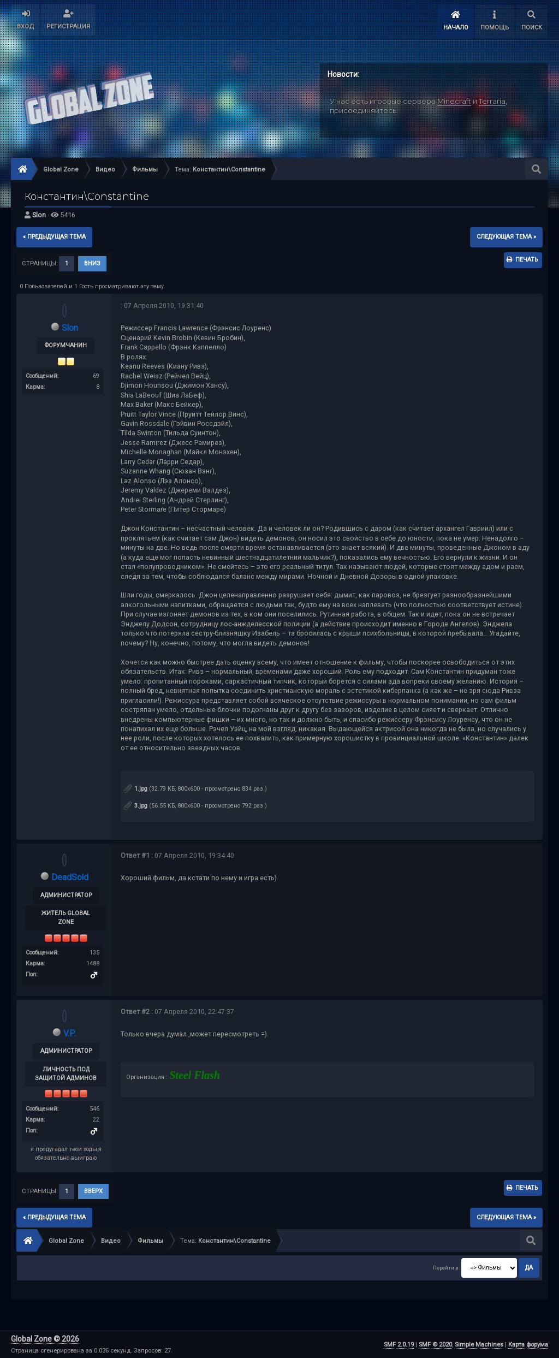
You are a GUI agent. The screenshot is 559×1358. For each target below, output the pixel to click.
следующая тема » (506, 236)
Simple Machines (479, 1344)
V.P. (70, 1033)
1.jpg (135, 788)
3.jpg (135, 805)
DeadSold (69, 877)
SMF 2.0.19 (399, 1344)
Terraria (492, 101)
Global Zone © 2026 (45, 1339)
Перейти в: (446, 1268)
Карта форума (528, 1344)
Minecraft (454, 101)
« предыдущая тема (54, 236)
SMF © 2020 (435, 1344)
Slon (39, 215)
